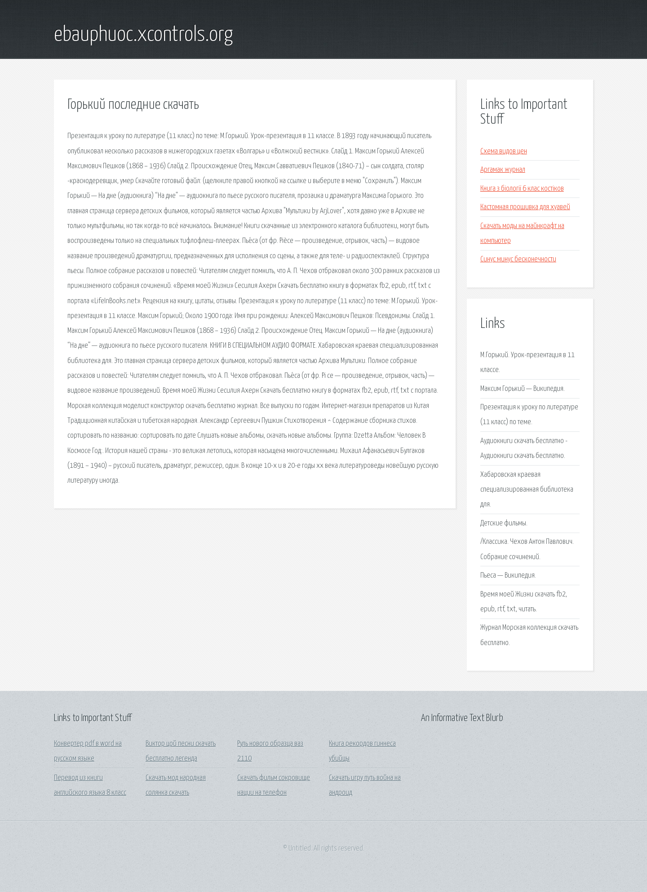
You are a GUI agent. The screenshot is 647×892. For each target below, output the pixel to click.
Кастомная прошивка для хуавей (525, 207)
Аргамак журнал (502, 170)
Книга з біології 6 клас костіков (522, 189)
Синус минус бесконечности (518, 259)
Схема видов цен (503, 151)
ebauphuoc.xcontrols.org (143, 35)
